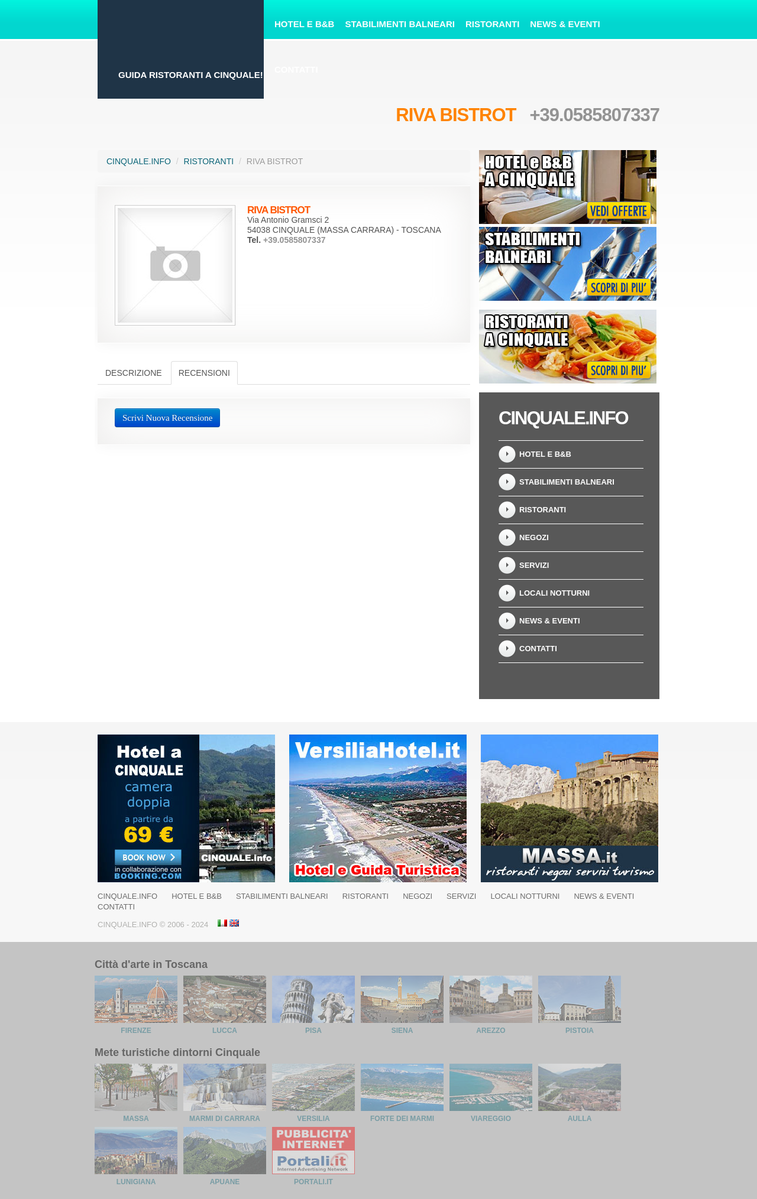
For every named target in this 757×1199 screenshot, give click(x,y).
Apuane (225, 1182)
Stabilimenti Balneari (400, 24)
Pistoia (579, 1030)
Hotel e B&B (304, 24)
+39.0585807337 (594, 115)
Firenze (136, 1030)
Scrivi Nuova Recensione (167, 418)
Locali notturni (554, 593)
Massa (135, 1118)
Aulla (580, 1118)
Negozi (534, 537)
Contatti (296, 69)
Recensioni (204, 373)
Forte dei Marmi (402, 1118)
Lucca (224, 1030)
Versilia (313, 1118)
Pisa (313, 1030)
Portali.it (313, 1182)
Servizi (534, 565)
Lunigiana (136, 1182)
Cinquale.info (138, 161)
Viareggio (491, 1118)
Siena (402, 1030)
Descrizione (133, 373)
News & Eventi (565, 24)
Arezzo (490, 1030)
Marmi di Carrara (224, 1118)
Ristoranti (492, 24)
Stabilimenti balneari (566, 481)
